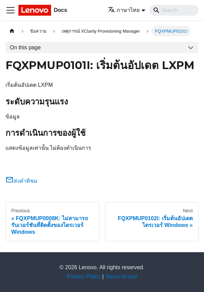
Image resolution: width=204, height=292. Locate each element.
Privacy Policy (84, 276)
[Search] (174, 10)
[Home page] (11, 31)
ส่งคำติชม (21, 181)
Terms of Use (121, 276)
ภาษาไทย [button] (124, 10)
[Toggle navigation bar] (10, 10)
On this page (25, 47)
